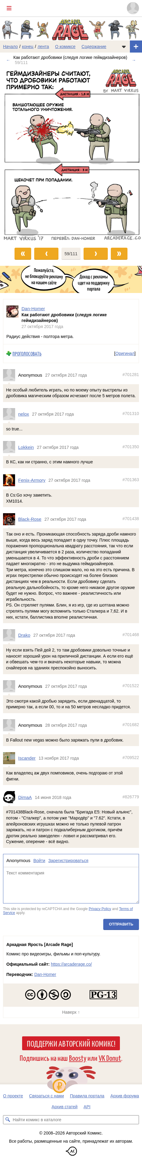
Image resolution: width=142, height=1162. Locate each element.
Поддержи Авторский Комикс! (71, 1043)
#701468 (130, 634)
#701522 (130, 685)
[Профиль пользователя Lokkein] (10, 447)
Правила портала (87, 1095)
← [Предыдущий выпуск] (8, 60)
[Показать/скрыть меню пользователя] (133, 8)
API (87, 1106)
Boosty (77, 1057)
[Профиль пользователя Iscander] (10, 758)
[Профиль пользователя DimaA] (10, 797)
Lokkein (26, 446)
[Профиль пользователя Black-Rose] (10, 519)
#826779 (130, 796)
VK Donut (110, 1057)
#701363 (130, 479)
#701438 (130, 518)
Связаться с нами (46, 1095)
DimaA (25, 797)
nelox (23, 414)
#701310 (130, 413)
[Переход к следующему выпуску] (71, 154)
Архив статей (64, 1106)
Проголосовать (26, 353)
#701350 (130, 446)
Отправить (121, 924)
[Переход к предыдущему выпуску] (17, 154)
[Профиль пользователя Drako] (10, 635)
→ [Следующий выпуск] (134, 60)
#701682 (130, 724)
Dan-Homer (45, 974)
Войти (39, 860)
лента (43, 46)
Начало (10, 46)
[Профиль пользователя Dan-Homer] (12, 317)
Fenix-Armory (31, 480)
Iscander (27, 758)
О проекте (13, 1095)
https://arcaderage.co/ (71, 964)
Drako (24, 635)
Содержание (93, 46)
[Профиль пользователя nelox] (10, 414)
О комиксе (65, 46)
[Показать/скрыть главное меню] (9, 8)
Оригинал (124, 353)
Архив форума (125, 1095)
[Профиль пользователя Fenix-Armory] (10, 480)
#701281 (130, 374)
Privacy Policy (100, 908)
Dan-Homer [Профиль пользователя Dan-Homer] (33, 308)
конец (28, 46)
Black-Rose (29, 519)
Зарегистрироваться (68, 860)
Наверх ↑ (71, 1012)
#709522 (130, 757)
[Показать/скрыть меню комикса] (124, 46)
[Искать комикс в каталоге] (7, 1119)
